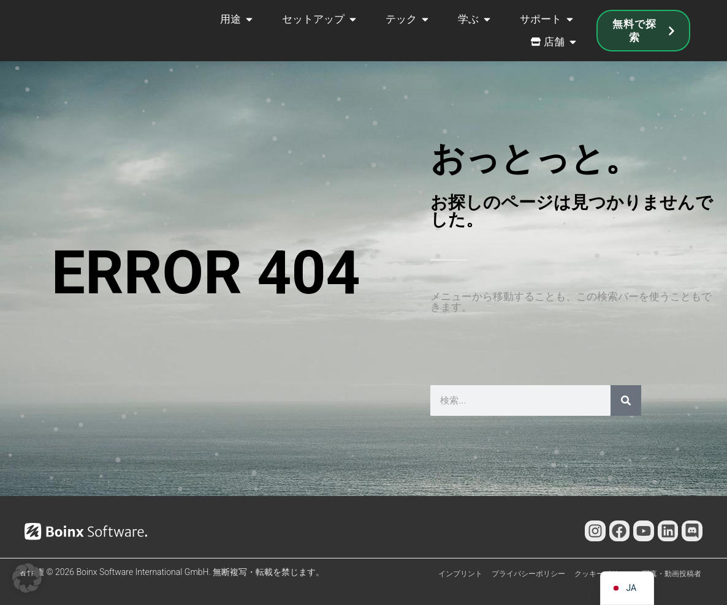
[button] (27, 578)
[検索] (626, 400)
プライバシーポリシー (528, 573)
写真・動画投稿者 (671, 573)
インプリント (460, 573)
